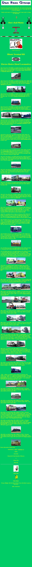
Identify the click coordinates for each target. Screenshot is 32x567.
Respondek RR (4, 377)
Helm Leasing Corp (18, 423)
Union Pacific (8, 135)
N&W (10, 220)
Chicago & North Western (18, 375)
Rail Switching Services (26, 139)
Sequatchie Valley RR (6, 71)
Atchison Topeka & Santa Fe (23, 414)
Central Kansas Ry (12, 281)
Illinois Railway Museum (21, 196)
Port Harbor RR (11, 379)
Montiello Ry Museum (22, 123)
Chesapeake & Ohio (7, 151)
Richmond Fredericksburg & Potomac (14, 208)
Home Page (16, 473)
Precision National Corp (6, 268)
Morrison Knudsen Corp (6, 422)
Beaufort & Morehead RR (19, 96)
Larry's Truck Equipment (12, 255)
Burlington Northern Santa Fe (14, 416)
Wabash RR (9, 266)
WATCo (2, 339)
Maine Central (27, 436)
